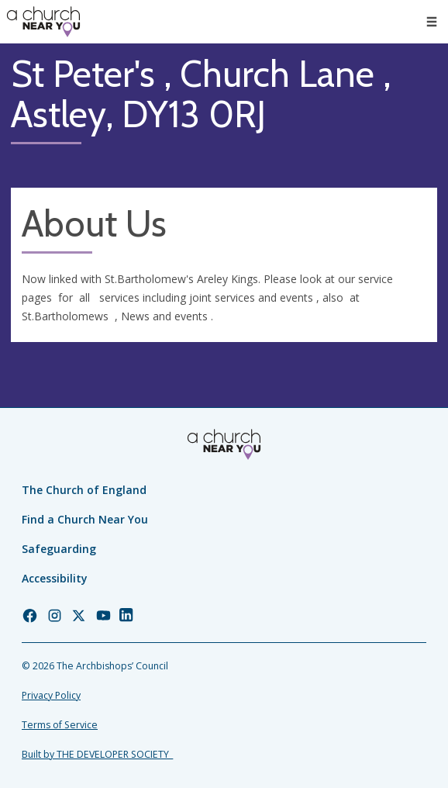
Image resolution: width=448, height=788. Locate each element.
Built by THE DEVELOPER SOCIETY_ (97, 754)
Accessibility (55, 578)
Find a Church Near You (85, 519)
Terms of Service (60, 724)
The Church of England (84, 489)
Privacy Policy (51, 695)
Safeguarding (59, 548)
